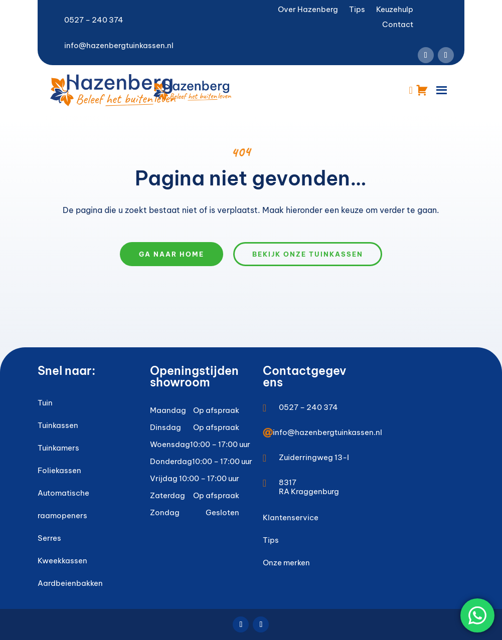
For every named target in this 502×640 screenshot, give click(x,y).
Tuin (45, 402)
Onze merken (286, 562)
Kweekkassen (62, 560)
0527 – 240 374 (93, 20)
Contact (397, 25)
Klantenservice (290, 517)
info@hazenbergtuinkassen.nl (119, 45)
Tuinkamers (58, 448)
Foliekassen (59, 470)
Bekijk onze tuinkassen (307, 254)
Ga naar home (171, 254)
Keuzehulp (394, 10)
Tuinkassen (58, 425)
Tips (357, 10)
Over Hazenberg (308, 10)
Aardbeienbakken (70, 583)
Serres (49, 538)
